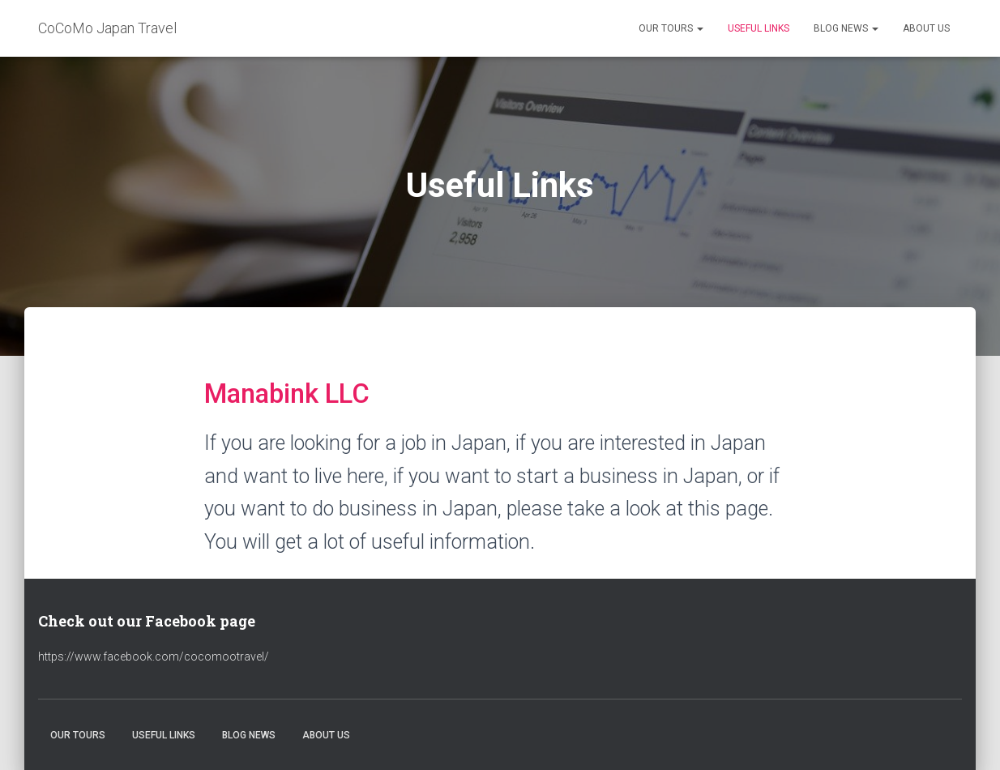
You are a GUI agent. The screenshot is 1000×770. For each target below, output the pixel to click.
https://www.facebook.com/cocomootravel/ (153, 656)
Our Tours (671, 28)
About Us (926, 28)
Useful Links (758, 28)
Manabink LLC (287, 393)
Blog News (846, 28)
